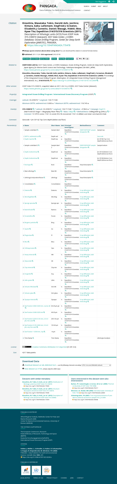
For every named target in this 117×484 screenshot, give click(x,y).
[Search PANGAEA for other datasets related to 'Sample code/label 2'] (38, 145)
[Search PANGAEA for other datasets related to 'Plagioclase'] (33, 235)
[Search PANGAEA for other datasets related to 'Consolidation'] (34, 184)
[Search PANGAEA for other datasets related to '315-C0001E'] (33, 109)
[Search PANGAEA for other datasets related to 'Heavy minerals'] (35, 254)
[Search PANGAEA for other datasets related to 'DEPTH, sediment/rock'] (40, 136)
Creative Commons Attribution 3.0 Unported (49, 347)
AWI (89, 43)
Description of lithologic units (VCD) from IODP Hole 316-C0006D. (42, 397)
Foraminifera (29, 216)
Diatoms (27, 190)
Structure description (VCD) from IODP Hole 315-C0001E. (40, 390)
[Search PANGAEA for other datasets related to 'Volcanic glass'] (34, 293)
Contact (87, 10)
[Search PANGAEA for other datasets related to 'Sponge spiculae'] (36, 203)
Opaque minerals (30, 300)
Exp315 (102, 109)
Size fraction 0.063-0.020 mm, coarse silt (37, 306)
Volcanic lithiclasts (30, 287)
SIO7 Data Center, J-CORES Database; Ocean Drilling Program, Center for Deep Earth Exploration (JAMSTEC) (52, 39)
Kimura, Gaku (32, 25)
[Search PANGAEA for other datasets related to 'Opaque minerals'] (37, 299)
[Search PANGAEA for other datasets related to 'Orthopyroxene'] (35, 248)
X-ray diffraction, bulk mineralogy (87, 191)
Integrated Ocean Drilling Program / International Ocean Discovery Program (55, 94)
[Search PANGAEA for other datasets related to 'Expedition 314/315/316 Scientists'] (65, 134)
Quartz (27, 229)
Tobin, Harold (54, 23)
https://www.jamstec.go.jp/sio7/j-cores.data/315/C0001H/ (47, 70)
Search (86, 6)
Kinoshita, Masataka (34, 23)
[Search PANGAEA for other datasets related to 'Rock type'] (32, 164)
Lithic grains (28, 280)
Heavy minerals (29, 255)
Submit (93, 6)
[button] (99, 32)
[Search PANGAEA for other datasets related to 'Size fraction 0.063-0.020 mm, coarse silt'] (25, 308)
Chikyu (70, 111)
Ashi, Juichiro (70, 23)
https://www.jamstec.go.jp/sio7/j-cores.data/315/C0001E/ (47, 88)
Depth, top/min (29, 139)
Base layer (94, 42)
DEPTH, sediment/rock (32, 136)
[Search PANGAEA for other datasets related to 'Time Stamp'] (33, 338)
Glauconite (28, 261)
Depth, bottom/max (31, 152)
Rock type (28, 165)
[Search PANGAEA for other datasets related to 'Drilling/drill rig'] (108, 111)
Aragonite (28, 274)
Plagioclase (28, 235)
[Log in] (113, 1)
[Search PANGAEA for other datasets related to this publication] (72, 70)
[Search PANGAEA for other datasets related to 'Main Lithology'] (35, 171)
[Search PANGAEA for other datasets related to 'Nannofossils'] (34, 209)
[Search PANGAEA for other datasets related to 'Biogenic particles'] (37, 222)
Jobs (72, 478)
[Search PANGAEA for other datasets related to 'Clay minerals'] (34, 267)
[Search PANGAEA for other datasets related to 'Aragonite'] (32, 273)
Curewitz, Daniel (47, 28)
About (105, 6)
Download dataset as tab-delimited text (40, 365)
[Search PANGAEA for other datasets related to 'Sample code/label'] (37, 130)
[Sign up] (109, 1)
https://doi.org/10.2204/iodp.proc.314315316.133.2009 (74, 80)
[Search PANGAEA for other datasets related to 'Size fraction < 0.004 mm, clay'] (44, 331)
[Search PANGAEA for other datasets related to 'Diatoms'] (31, 190)
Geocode (100, 136)
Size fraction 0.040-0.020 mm (34, 312)
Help (99, 6)
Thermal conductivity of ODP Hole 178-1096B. (92, 385)
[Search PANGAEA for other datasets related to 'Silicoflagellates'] (35, 196)
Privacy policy (52, 478)
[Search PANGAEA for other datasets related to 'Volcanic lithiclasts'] (37, 286)
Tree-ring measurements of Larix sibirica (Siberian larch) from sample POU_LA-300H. (91, 397)
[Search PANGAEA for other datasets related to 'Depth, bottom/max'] (38, 151)
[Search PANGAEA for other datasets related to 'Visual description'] (92, 164)
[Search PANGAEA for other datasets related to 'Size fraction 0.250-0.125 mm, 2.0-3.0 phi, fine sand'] (34, 320)
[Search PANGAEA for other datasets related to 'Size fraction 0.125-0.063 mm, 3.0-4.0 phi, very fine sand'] (37, 327)
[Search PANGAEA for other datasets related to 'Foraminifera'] (34, 216)
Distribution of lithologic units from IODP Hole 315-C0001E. (42, 383)
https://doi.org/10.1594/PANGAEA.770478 (48, 45)
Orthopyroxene (30, 248)
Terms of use (38, 478)
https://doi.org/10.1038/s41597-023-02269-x (37, 457)
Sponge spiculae (30, 203)
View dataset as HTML (33, 369)
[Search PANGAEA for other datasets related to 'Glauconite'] (32, 261)
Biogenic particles (30, 223)
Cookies (64, 478)
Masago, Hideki (66, 28)
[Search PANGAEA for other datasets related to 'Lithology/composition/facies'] (44, 177)
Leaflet (87, 42)
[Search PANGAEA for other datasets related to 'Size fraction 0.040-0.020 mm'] (44, 312)
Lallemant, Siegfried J (53, 25)
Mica (26, 242)
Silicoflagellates (29, 197)
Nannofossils (29, 210)
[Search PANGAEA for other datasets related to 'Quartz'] (30, 229)
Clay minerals (29, 267)
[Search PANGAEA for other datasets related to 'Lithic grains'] (33, 280)
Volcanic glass (29, 293)
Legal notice (25, 478)
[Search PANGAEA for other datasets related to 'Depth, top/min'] (35, 139)
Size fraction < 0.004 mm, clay (34, 332)
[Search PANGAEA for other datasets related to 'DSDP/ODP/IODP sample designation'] (88, 132)
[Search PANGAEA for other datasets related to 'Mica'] (28, 241)
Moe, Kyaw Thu (60, 75)
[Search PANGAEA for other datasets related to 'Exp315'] (61, 111)
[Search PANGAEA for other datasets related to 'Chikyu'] (74, 111)
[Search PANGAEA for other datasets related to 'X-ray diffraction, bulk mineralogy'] (88, 192)
